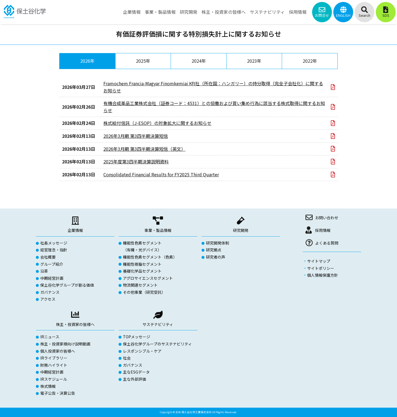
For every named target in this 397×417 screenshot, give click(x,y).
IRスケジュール (53, 379)
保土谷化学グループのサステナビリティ (157, 344)
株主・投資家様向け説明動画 (65, 344)
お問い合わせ (326, 217)
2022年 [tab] (310, 60)
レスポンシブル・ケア (142, 351)
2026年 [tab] (87, 60)
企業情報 (75, 230)
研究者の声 (215, 257)
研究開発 (240, 230)
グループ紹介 (51, 264)
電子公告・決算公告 (57, 393)
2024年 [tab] (199, 60)
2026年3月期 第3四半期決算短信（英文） (144, 149)
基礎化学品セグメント (142, 271)
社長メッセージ (53, 243)
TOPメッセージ (136, 336)
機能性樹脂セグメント (142, 264)
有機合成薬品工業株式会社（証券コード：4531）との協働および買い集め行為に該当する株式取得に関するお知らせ (214, 107)
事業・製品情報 (157, 230)
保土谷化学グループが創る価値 (67, 285)
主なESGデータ (136, 372)
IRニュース (49, 336)
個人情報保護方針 (322, 275)
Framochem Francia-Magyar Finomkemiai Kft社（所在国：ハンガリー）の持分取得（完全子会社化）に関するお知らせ (213, 87)
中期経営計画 (51, 278)
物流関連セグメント (140, 285)
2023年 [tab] (254, 60)
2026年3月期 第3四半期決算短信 (135, 136)
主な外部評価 (134, 379)
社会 (127, 358)
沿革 (44, 271)
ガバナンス (50, 292)
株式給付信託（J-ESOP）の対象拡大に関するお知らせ (157, 123)
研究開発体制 (217, 243)
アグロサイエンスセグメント (148, 278)
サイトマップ (318, 261)
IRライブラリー (53, 358)
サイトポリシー (320, 268)
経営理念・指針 (53, 250)
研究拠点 (213, 250)
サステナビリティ (158, 324)
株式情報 (48, 386)
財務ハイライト (53, 365)
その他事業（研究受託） (144, 292)
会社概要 (48, 257)
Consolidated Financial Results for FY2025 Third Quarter (161, 174)
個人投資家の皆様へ (57, 351)
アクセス (47, 299)
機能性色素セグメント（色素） (150, 257)
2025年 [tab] (143, 60)
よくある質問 (326, 243)
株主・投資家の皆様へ (75, 324)
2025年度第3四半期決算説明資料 (136, 161)
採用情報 (323, 230)
